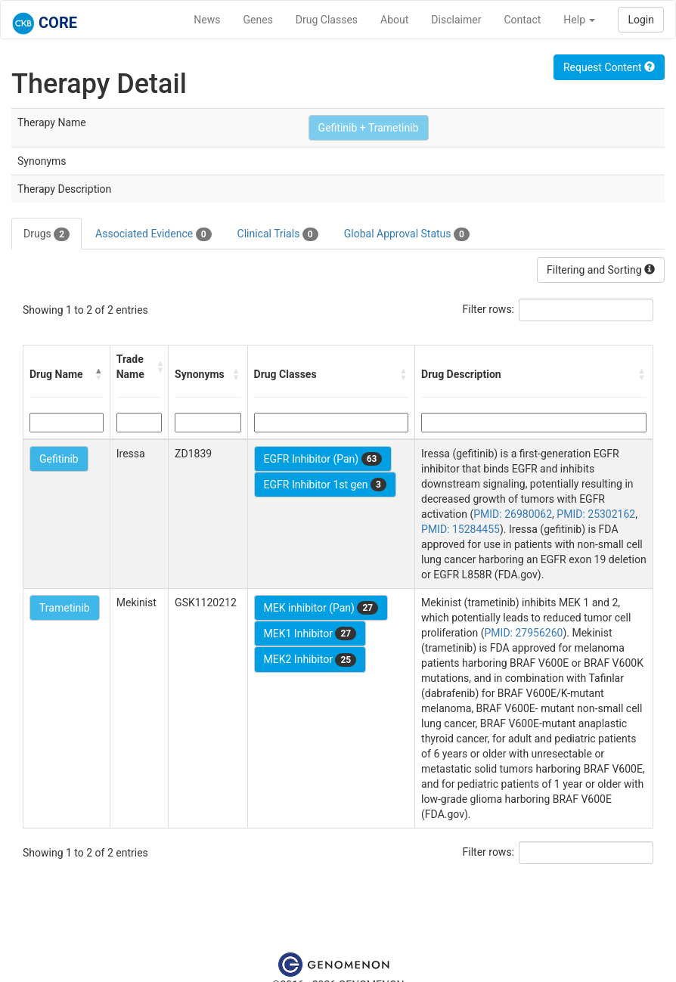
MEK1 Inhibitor (310, 633)
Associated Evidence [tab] (153, 234)
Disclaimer (456, 20)
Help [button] (579, 20)
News (207, 20)
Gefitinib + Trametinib (368, 128)
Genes (258, 20)
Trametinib (64, 608)
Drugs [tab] (46, 234)
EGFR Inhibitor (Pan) (323, 459)
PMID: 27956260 (524, 633)
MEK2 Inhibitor (310, 660)
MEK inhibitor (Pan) (321, 608)
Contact (522, 20)
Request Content (609, 67)
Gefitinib (59, 459)
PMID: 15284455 (460, 529)
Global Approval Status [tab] (407, 234)
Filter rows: (489, 309)
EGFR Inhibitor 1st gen (325, 484)
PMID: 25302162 (596, 514)
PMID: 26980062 (512, 514)
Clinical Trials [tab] (277, 234)
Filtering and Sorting (601, 270)
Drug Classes (327, 20)
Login (641, 20)
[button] (99, 374)
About (394, 20)
